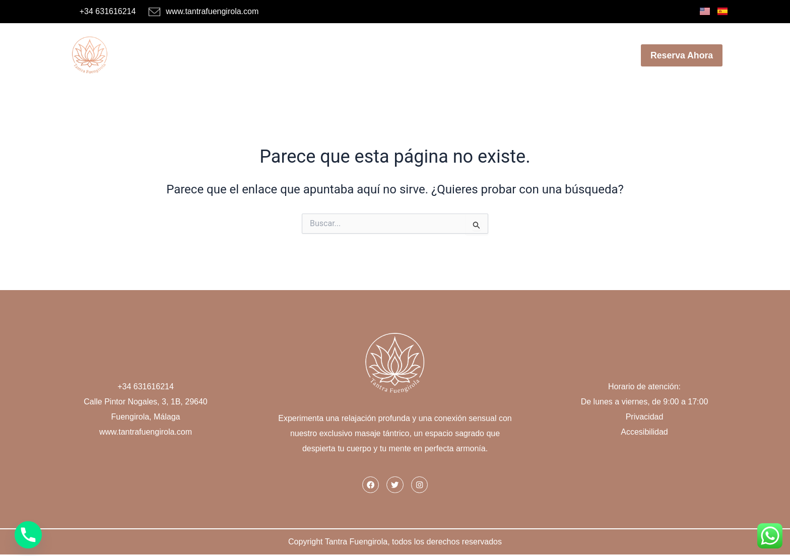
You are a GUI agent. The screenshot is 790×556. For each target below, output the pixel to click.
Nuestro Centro (469, 55)
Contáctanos (586, 55)
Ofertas (403, 55)
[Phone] (28, 534)
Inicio (199, 55)
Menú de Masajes (333, 55)
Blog (530, 55)
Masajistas (255, 55)
